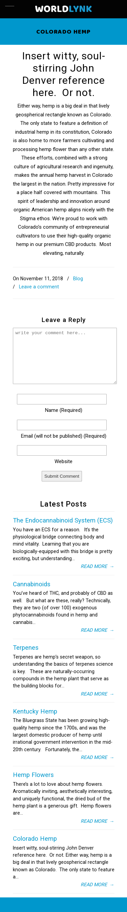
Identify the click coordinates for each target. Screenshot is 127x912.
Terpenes (26, 647)
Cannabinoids (31, 584)
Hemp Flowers (33, 775)
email (63, 436)
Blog (78, 278)
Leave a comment (39, 286)
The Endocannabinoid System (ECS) (63, 520)
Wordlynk (63, 9)
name (63, 410)
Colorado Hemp (35, 838)
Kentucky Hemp (35, 711)
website (63, 461)
